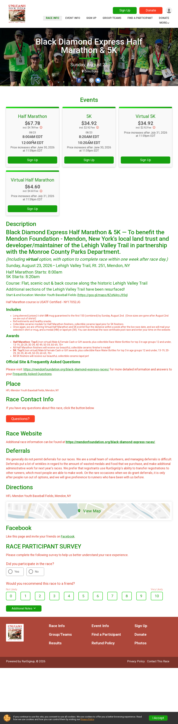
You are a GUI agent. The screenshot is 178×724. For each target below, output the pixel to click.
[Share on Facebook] (79, 80)
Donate (150, 10)
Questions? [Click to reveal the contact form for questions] (20, 427)
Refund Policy (103, 652)
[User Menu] (168, 10)
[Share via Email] (91, 80)
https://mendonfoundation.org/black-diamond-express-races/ (66, 378)
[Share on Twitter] (85, 80)
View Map (89, 519)
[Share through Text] (97, 80)
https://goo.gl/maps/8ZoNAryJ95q (102, 303)
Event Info (72, 18)
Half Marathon (32, 125)
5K (89, 125)
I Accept (158, 718)
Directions (91, 71)
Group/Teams (112, 18)
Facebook (68, 545)
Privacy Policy (136, 670)
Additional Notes (24, 617)
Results (55, 652)
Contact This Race (158, 670)
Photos (141, 652)
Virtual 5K (145, 125)
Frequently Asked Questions (32, 382)
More (163, 22)
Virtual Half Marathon (32, 188)
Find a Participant (140, 18)
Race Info (52, 18)
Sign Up (124, 10)
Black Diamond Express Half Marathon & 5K (89, 46)
